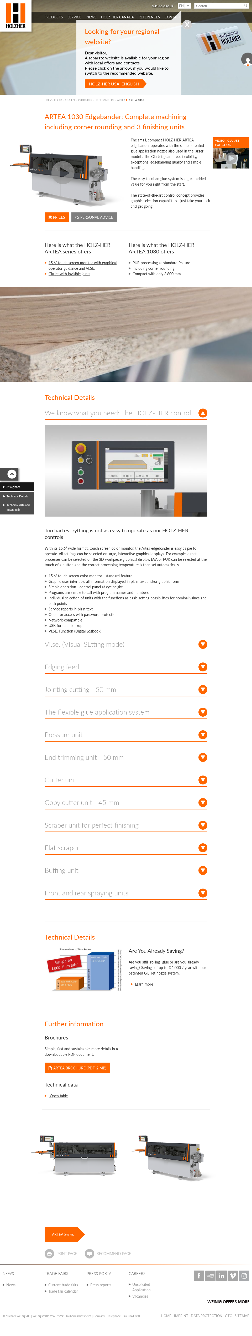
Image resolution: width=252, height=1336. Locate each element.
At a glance (13, 486)
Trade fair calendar (63, 1291)
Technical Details (17, 496)
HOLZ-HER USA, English (114, 83)
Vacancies (140, 1296)
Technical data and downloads (18, 507)
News (10, 1285)
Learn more (144, 984)
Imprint (181, 1316)
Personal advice (94, 217)
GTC (228, 1316)
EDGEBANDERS (104, 99)
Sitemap (242, 1316)
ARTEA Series (63, 1234)
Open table (58, 1096)
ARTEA (121, 99)
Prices (57, 217)
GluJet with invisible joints (69, 274)
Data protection (206, 1316)
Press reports (100, 1285)
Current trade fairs (63, 1285)
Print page (66, 1253)
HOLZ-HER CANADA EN (60, 99)
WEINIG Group (163, 6)
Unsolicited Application (141, 1287)
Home (166, 1316)
